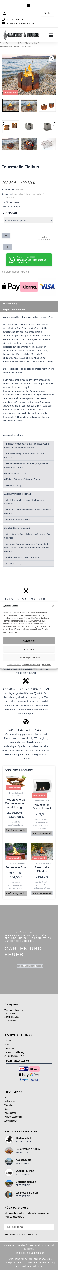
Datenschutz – (38, 1253)
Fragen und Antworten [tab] (14, 309)
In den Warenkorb (44, 238)
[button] (53, 605)
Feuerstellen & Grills (15, 43)
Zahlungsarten (10, 1121)
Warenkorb (9, 1105)
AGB (6, 1044)
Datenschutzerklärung (31, 665)
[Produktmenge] (15, 238)
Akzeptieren (29, 640)
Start (2, 43)
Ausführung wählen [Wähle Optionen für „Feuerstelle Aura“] (16, 893)
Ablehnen (29, 649)
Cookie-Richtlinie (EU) (14, 1056)
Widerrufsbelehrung (13, 1117)
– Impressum (21, 1253)
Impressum (46, 665)
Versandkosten (13, 202)
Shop (6, 1097)
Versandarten (10, 1113)
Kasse (7, 1109)
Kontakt (7, 1040)
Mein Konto (9, 1101)
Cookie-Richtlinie (14, 665)
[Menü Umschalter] (51, 35)
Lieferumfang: (10, 213)
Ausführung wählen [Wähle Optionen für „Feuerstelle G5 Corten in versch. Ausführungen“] (16, 830)
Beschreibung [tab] (10, 303)
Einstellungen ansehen (29, 657)
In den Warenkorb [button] (42, 833)
